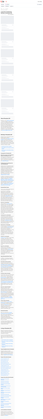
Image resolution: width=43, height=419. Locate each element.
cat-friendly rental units (4, 167)
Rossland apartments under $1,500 (5, 389)
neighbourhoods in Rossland (8, 255)
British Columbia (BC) (10, 21)
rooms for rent (6, 205)
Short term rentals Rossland (4, 381)
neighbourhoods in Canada (5, 75)
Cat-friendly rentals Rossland (5, 376)
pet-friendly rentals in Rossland (6, 165)
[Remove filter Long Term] (13, 6)
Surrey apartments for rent (4, 262)
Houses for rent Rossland (4, 357)
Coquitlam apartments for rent (5, 266)
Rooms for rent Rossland (4, 358)
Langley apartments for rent (4, 270)
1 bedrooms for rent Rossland (5, 363)
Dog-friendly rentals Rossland (5, 375)
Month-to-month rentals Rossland (5, 383)
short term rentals (7, 85)
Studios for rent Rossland (4, 362)
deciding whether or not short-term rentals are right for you (6, 198)
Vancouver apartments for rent (5, 259)
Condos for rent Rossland (4, 354)
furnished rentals (3, 178)
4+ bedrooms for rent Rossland (5, 367)
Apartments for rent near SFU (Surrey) (6, 296)
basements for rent (10, 127)
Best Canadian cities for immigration (7, 240)
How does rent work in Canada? (7, 47)
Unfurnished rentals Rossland (5, 372)
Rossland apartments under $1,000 (5, 388)
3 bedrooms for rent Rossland (5, 366)
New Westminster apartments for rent (6, 267)
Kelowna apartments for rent (4, 273)
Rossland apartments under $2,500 (5, 392)
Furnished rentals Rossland (4, 371)
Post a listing (40, 1)
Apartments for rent (9, 96)
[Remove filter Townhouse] (4, 6)
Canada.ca (6, 316)
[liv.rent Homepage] (2, 1)
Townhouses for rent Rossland (5, 355)
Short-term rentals (4, 192)
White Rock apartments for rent (5, 274)
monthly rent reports (5, 61)
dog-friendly (10, 166)
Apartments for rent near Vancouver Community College (5, 287)
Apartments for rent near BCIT (5, 283)
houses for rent (9, 104)
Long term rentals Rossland (4, 380)
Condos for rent (3, 138)
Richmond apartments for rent (5, 263)
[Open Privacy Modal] (6, 1)
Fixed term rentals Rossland (4, 384)
